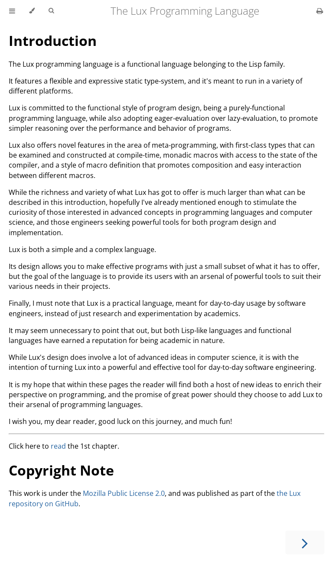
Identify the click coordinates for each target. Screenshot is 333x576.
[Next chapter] (304, 542)
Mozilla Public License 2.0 (124, 493)
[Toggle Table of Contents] (12, 11)
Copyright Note (61, 470)
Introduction (53, 40)
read (58, 446)
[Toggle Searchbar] (51, 11)
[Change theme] (32, 11)
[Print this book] (319, 11)
